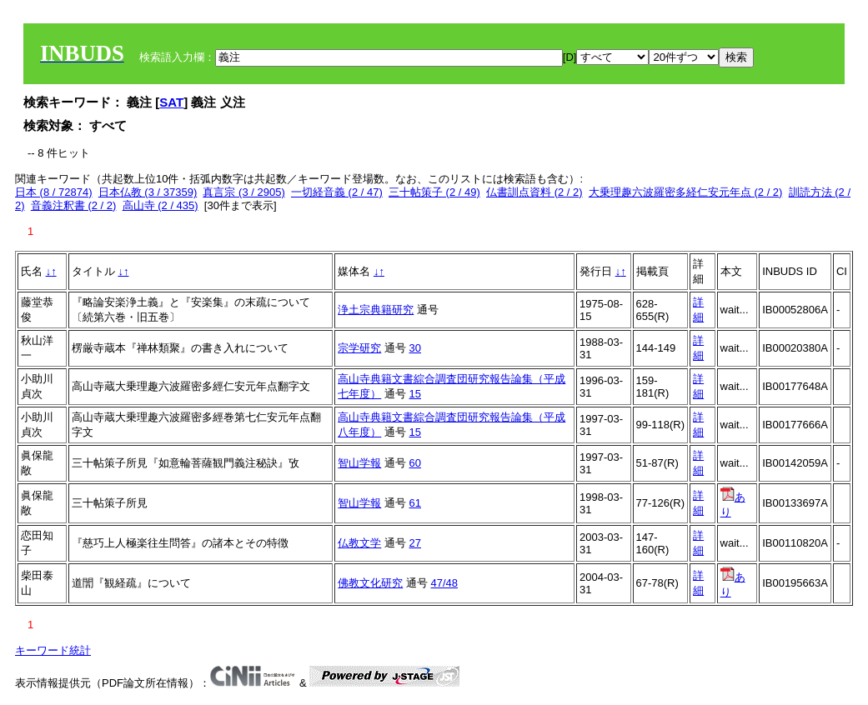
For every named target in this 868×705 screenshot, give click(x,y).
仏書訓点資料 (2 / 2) (534, 192)
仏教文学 (359, 543)
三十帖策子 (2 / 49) (434, 192)
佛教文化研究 (370, 583)
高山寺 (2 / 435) (160, 205)
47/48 (445, 583)
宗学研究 (359, 348)
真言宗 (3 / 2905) (243, 192)
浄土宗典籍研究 (376, 309)
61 (415, 503)
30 (415, 348)
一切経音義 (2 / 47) (337, 192)
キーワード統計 (53, 650)
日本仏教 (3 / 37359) (148, 192)
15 (415, 394)
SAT (171, 102)
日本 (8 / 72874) (54, 192)
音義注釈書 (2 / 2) (74, 205)
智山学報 (359, 463)
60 (415, 463)
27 (415, 543)
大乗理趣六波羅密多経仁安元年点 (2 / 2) (686, 192)
